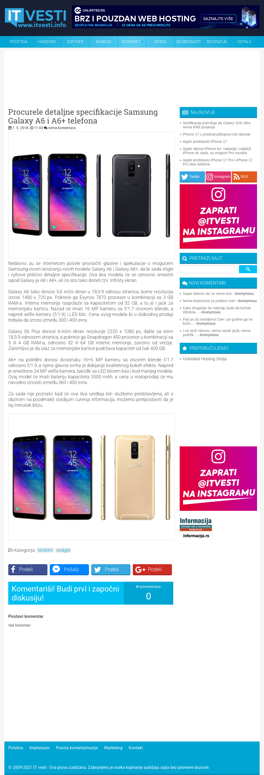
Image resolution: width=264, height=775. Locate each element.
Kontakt (136, 747)
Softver (75, 41)
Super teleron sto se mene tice (207, 293)
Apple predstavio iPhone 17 (205, 141)
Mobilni (103, 41)
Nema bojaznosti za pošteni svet (209, 301)
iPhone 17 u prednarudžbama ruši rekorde (216, 134)
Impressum (39, 747)
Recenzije (217, 41)
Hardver (47, 41)
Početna (18, 41)
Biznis (160, 41)
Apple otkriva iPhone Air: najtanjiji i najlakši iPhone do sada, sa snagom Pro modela (217, 151)
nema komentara (62, 128)
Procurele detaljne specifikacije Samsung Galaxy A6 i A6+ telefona (83, 116)
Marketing (113, 747)
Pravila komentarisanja (77, 747)
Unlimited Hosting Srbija (205, 359)
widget (63, 550)
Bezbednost (189, 41)
